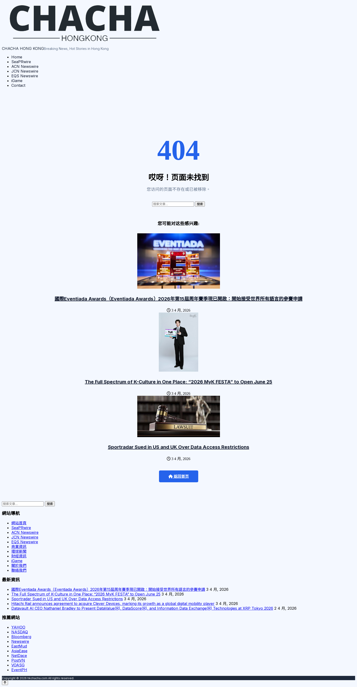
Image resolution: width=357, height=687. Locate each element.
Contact (18, 85)
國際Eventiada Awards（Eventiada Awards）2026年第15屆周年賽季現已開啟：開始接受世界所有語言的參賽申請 (178, 299)
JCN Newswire (24, 71)
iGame (16, 80)
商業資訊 (18, 546)
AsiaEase (19, 650)
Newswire (20, 641)
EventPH (19, 669)
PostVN (18, 660)
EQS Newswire (24, 76)
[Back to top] (5, 682)
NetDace (19, 655)
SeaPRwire (21, 61)
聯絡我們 (18, 570)
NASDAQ (19, 632)
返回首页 (178, 476)
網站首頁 (18, 523)
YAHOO (18, 627)
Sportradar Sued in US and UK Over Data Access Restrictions (178, 447)
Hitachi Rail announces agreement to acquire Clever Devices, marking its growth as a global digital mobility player (113, 603)
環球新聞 (18, 551)
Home (16, 57)
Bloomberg (21, 636)
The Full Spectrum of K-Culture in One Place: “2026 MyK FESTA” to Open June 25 (178, 382)
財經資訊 (18, 556)
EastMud (19, 646)
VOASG (18, 665)
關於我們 (18, 565)
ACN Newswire (25, 66)
